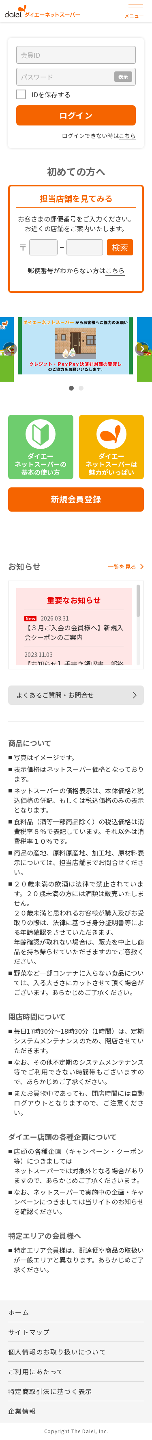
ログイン (76, 115)
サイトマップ (29, 1332)
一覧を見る (126, 566)
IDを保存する (50, 94)
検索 (120, 247)
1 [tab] (71, 388)
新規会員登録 (76, 499)
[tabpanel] (75, 349)
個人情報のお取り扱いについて (57, 1351)
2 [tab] (81, 388)
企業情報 (22, 1411)
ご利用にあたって (36, 1371)
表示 (123, 76)
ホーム (18, 1312)
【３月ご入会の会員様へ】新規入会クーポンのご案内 (74, 632)
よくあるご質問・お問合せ (55, 695)
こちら (127, 136)
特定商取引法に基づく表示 (50, 1391)
